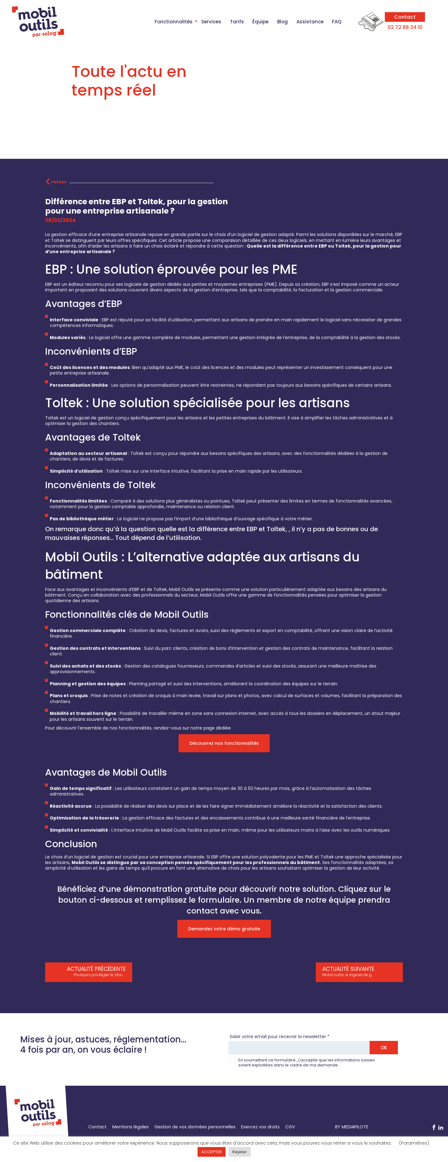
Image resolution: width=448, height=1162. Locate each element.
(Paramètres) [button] (414, 1143)
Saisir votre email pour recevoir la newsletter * (279, 1036)
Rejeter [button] (239, 1152)
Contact (405, 17)
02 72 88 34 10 (405, 27)
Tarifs (237, 21)
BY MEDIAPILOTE (351, 1127)
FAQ (336, 21)
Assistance (310, 21)
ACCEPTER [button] (211, 1152)
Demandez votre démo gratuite (224, 929)
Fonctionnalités (174, 21)
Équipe (260, 21)
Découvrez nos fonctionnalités (224, 743)
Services (211, 21)
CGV (290, 1127)
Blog (282, 21)
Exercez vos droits (260, 1127)
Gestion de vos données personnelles (195, 1127)
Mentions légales (130, 1127)
